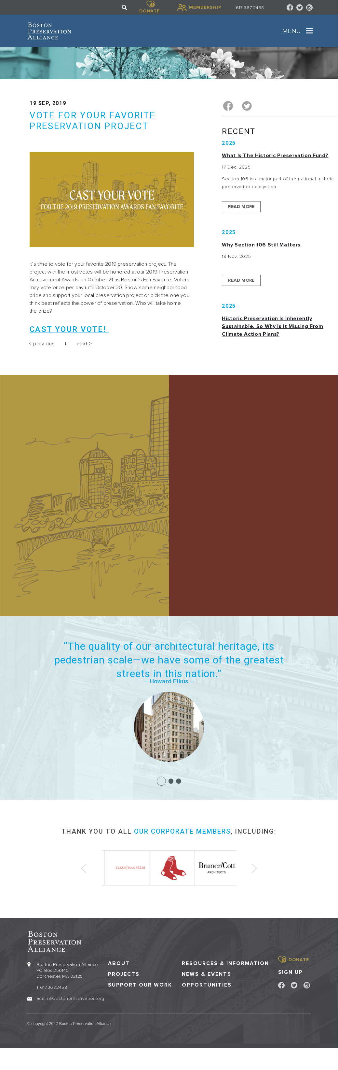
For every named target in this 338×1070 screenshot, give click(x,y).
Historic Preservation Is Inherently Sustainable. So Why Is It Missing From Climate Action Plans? (272, 326)
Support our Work (140, 985)
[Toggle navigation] (309, 31)
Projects (124, 974)
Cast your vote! (69, 329)
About (119, 963)
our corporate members (182, 831)
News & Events (206, 974)
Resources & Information (225, 963)
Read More (241, 206)
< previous (42, 343)
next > (84, 343)
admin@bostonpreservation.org (70, 998)
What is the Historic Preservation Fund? (275, 155)
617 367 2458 (250, 7)
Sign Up (290, 972)
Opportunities (207, 985)
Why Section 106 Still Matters (261, 245)
